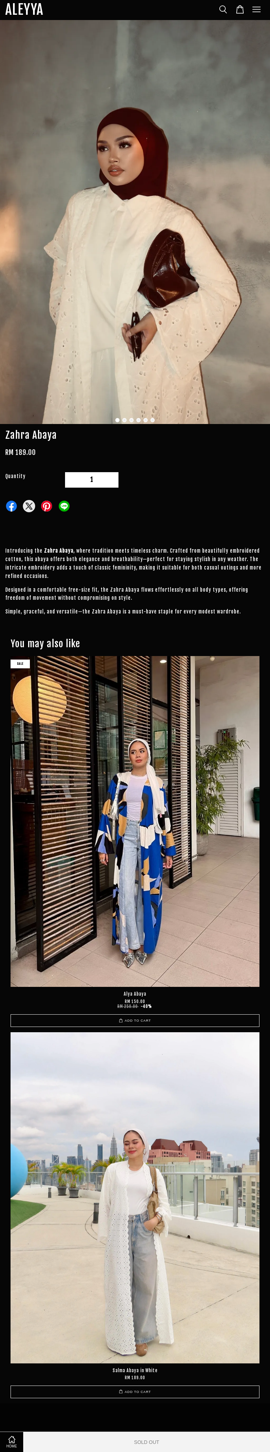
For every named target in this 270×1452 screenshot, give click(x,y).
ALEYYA (24, 10)
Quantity (15, 476)
